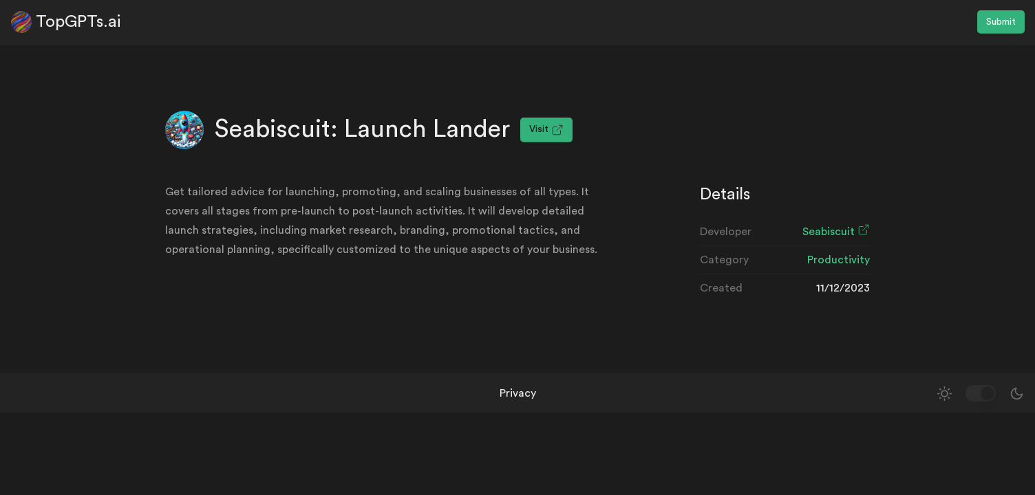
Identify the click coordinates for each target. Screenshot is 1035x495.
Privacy (518, 393)
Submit (1001, 22)
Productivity (838, 259)
